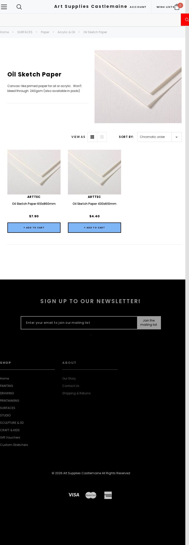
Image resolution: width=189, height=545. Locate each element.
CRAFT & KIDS (10, 430)
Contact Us (70, 386)
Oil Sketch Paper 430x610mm (94, 204)
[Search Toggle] (19, 7)
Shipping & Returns (76, 393)
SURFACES (24, 32)
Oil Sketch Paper (95, 32)
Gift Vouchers (10, 437)
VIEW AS (78, 137)
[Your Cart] (176, 7)
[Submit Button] (148, 323)
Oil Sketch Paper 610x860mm (34, 204)
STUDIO (5, 415)
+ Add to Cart (34, 227)
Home (4, 32)
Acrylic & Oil (66, 32)
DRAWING (7, 393)
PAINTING (6, 386)
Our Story (69, 378)
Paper (45, 32)
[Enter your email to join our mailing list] (78, 323)
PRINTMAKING (9, 400)
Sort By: (126, 137)
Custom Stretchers (14, 445)
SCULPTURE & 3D (12, 423)
